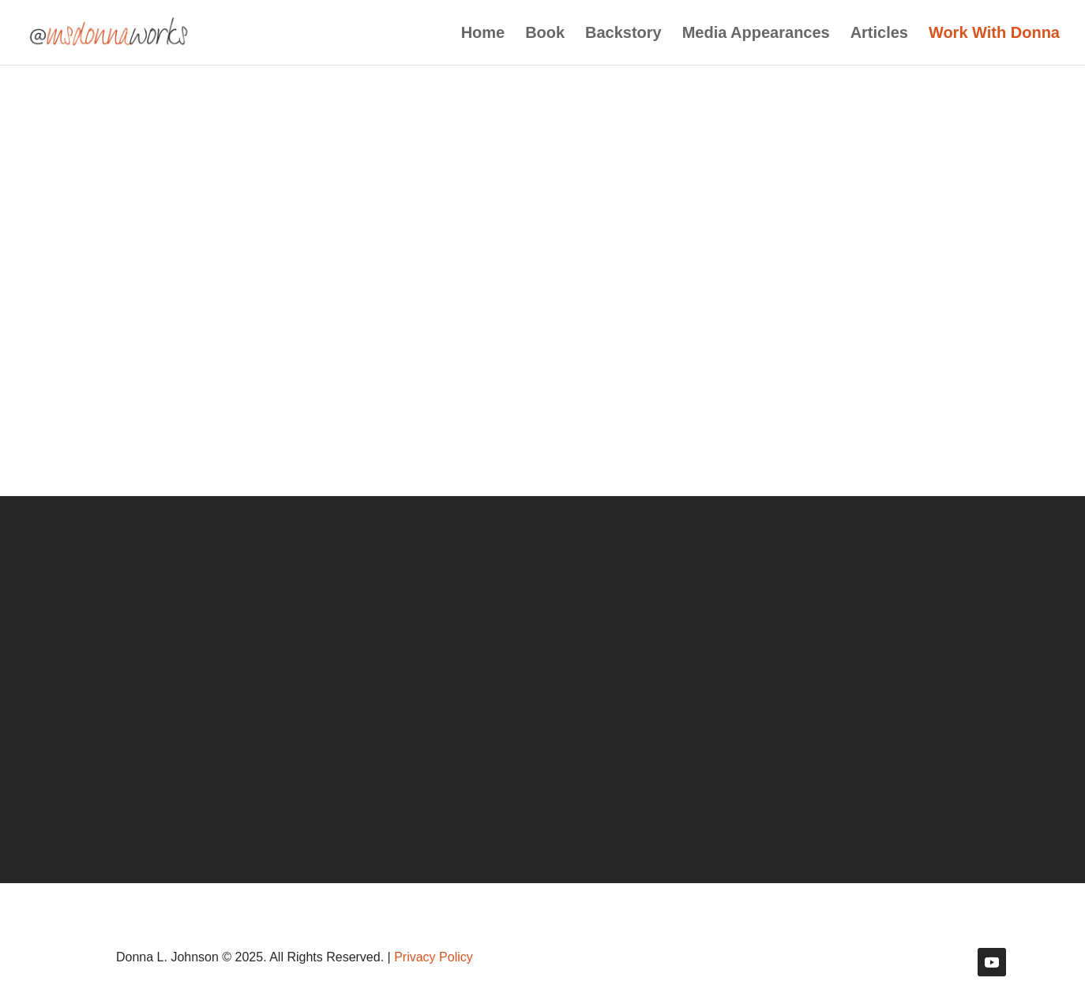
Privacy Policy (433, 957)
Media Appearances (756, 34)
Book (545, 34)
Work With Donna (994, 34)
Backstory (623, 34)
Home (483, 34)
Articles (879, 34)
